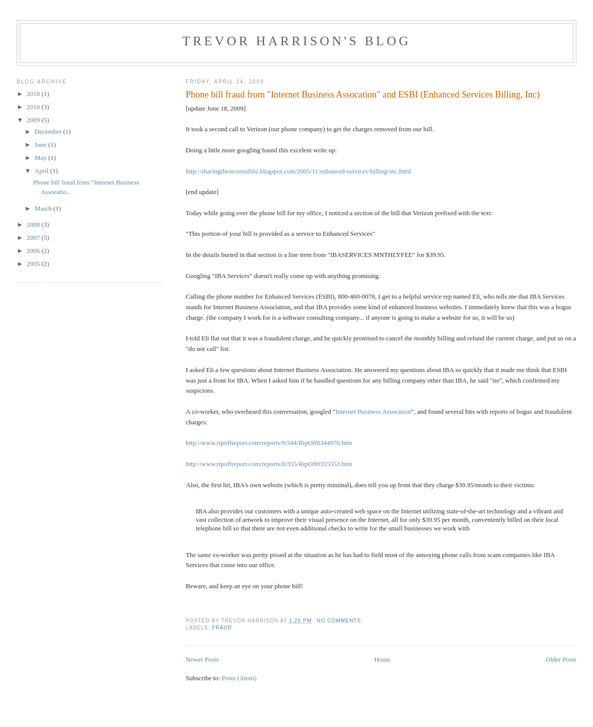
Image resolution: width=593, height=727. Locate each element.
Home (383, 659)
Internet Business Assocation (373, 411)
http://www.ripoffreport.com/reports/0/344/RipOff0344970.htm (269, 442)
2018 (34, 94)
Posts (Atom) (238, 678)
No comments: (341, 620)
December (49, 131)
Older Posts (561, 659)
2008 (34, 224)
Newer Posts (202, 659)
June (41, 144)
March (44, 208)
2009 (34, 120)
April (42, 170)
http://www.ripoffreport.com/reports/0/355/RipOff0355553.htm (269, 464)
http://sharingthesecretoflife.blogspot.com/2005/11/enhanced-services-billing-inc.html (298, 171)
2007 (34, 237)
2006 (34, 250)
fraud (222, 627)
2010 (34, 107)
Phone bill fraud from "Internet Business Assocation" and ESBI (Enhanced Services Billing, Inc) (363, 94)
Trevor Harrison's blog (296, 41)
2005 (34, 263)
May (41, 157)
